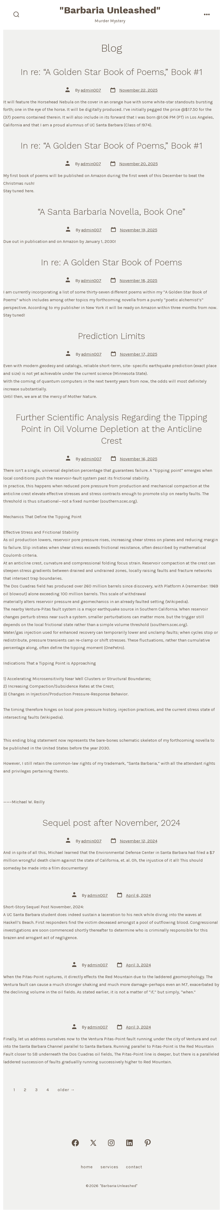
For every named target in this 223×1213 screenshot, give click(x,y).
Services (109, 1166)
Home (87, 1166)
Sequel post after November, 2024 (111, 823)
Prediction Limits (111, 336)
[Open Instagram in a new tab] (111, 1142)
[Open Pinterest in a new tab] (147, 1142)
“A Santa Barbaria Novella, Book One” (111, 212)
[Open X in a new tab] (93, 1142)
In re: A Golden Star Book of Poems (111, 262)
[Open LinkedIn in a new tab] (129, 1142)
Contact (134, 1166)
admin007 (91, 90)
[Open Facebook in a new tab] (75, 1142)
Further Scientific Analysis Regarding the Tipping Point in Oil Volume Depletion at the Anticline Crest (111, 429)
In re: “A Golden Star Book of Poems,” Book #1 (111, 72)
